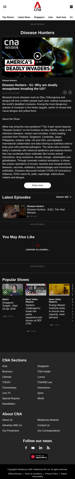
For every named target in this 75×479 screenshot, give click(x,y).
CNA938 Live (45, 382)
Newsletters (8, 403)
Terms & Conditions (33, 474)
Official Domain (15, 474)
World (41, 398)
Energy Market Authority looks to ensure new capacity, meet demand (57, 311)
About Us (7, 420)
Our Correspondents (49, 430)
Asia (50, 17)
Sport (40, 393)
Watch (5, 299)
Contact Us (44, 425)
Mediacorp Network (48, 420)
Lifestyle (6, 377)
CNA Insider (44, 371)
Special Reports (11, 398)
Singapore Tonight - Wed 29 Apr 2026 (9, 305)
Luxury (41, 377)
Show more (37, 185)
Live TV (6, 393)
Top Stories (8, 17)
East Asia (61, 17)
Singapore (39, 17)
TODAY (6, 382)
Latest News (24, 17)
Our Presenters (10, 430)
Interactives (44, 387)
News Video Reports (32, 300)
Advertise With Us (12, 425)
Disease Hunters (35, 206)
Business (7, 371)
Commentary (9, 387)
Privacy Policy (51, 474)
